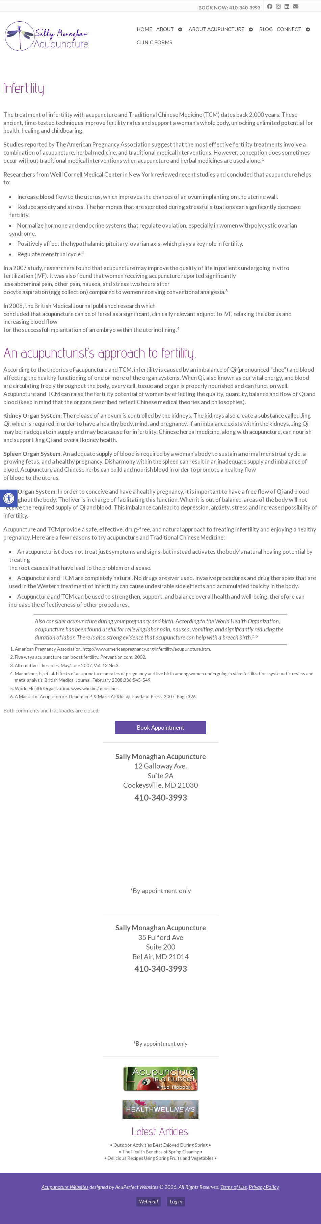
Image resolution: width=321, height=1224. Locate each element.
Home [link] (144, 29)
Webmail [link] (148, 1201)
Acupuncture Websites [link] (65, 1187)
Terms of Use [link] (233, 1187)
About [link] (165, 29)
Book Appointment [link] (160, 727)
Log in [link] (176, 1201)
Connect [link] (289, 29)
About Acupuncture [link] (216, 29)
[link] (9, 498)
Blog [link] (266, 29)
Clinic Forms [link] (154, 42)
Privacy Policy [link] (263, 1187)
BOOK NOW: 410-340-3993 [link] (229, 7)
